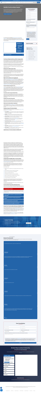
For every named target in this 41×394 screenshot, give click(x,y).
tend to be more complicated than (14, 79)
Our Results (25, 2)
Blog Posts (23, 2)
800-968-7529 (38, 2)
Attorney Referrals (21, 390)
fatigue (17, 118)
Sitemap (34, 390)
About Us (18, 2)
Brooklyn (5, 370)
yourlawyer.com (30, 32)
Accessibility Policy (8, 390)
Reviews (21, 2)
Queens (5, 368)
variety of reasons (21, 109)
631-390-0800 (19, 48)
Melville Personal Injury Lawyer (12, 5)
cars (22, 79)
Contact (28, 2)
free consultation (18, 212)
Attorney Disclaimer (17, 390)
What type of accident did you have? (30, 22)
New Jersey (5, 374)
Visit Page (11, 362)
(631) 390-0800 (6, 360)
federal (11, 104)
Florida (5, 372)
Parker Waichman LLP (6, 5)
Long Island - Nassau (7, 364)
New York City (6, 366)
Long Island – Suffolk (7, 355)
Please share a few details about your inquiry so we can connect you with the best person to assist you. (31, 26)
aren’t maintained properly (15, 126)
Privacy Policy (31, 390)
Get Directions (19, 51)
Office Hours (19, 50)
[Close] (40, 0)
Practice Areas (15, 2)
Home (12, 2)
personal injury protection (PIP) (7, 161)
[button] (30, 2)
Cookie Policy (12, 390)
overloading (22, 123)
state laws (14, 104)
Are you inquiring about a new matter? (30, 19)
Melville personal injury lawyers (16, 37)
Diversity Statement (26, 390)
